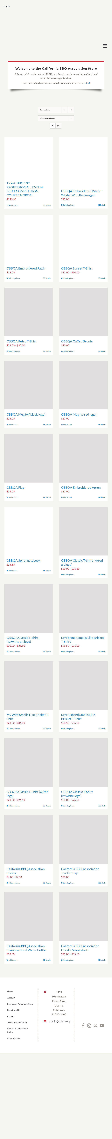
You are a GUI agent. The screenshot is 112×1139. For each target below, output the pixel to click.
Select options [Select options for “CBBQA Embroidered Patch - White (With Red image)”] (68, 205)
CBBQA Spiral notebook (23, 560)
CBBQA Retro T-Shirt (21, 341)
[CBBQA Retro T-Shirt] (28, 312)
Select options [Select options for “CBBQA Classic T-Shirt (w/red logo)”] (14, 806)
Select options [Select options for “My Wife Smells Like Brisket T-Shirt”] (14, 729)
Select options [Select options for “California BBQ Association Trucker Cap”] (68, 883)
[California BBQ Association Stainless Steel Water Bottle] (28, 916)
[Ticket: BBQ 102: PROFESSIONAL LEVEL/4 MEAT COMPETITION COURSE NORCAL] (28, 157)
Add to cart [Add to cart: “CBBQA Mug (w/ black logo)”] (13, 424)
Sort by (45, 110)
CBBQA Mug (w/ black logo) (26, 414)
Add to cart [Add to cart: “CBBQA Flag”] (13, 497)
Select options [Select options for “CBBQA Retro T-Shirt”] (14, 351)
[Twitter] (95, 1026)
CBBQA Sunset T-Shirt (77, 268)
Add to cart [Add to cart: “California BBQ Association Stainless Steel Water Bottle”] (13, 960)
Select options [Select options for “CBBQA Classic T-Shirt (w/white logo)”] (68, 806)
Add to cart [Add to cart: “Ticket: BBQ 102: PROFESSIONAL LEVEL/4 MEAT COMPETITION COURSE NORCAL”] (13, 205)
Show (47, 118)
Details (48, 205)
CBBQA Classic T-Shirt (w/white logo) (77, 794)
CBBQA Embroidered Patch (26, 268)
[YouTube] (102, 1026)
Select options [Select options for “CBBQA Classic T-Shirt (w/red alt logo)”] (68, 574)
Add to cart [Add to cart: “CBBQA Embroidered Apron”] (67, 497)
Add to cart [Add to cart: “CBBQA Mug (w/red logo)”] (67, 424)
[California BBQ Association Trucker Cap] (83, 839)
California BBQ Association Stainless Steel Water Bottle (26, 948)
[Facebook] (83, 1026)
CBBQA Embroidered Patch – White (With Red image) (81, 193)
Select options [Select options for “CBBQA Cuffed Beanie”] (68, 351)
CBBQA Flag (15, 487)
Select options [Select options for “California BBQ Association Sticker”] (14, 883)
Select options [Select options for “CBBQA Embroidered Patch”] (14, 278)
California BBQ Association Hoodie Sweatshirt (80, 948)
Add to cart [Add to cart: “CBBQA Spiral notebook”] (13, 570)
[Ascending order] (71, 110)
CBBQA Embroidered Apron (81, 487)
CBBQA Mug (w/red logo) (79, 414)
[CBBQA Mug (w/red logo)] (83, 385)
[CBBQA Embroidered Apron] (83, 458)
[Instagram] (89, 1026)
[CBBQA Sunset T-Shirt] (83, 239)
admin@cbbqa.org (59, 1021)
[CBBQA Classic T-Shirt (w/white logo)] (83, 762)
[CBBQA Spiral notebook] (28, 531)
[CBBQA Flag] (28, 458)
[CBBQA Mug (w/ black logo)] (28, 385)
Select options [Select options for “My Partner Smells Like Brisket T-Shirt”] (68, 651)
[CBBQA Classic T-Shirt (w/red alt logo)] (83, 531)
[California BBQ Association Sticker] (28, 839)
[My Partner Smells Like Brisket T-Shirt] (83, 608)
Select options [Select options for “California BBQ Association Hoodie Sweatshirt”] (68, 960)
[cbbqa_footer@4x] (56, 17)
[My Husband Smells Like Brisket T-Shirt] (83, 685)
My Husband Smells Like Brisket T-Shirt (78, 717)
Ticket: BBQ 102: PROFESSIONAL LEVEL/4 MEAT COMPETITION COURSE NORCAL (25, 189)
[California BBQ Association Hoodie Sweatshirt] (83, 916)
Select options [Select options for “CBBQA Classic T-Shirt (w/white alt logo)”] (14, 651)
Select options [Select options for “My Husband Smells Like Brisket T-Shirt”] (68, 729)
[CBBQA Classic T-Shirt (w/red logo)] (28, 762)
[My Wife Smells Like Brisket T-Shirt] (28, 685)
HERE (87, 82)
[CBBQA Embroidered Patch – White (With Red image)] (83, 161)
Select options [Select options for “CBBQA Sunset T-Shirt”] (68, 278)
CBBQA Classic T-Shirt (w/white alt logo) (22, 640)
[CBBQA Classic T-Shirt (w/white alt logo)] (28, 608)
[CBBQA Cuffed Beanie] (83, 312)
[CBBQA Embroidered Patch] (28, 239)
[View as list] (58, 125)
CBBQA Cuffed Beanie (77, 341)
